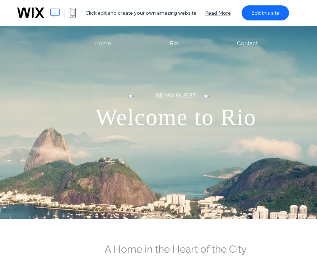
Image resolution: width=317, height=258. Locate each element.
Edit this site (265, 13)
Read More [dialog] (218, 13)
